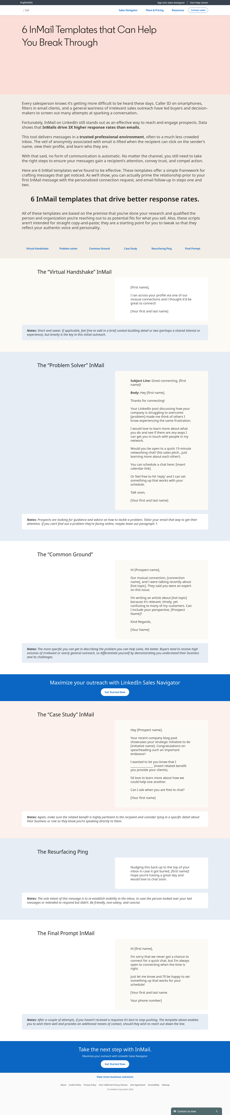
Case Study (130, 248)
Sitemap (166, 1085)
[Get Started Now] (115, 692)
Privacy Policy (90, 1085)
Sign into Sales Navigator (172, 2)
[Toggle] (216, 1111)
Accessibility (153, 1085)
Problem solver (68, 248)
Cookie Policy (75, 1085)
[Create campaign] (198, 10)
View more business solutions (115, 1077)
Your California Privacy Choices (113, 1085)
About (63, 1085)
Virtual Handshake (37, 248)
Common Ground (99, 248)
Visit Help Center (199, 2)
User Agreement (137, 1085)
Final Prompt (192, 248)
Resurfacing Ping (162, 248)
